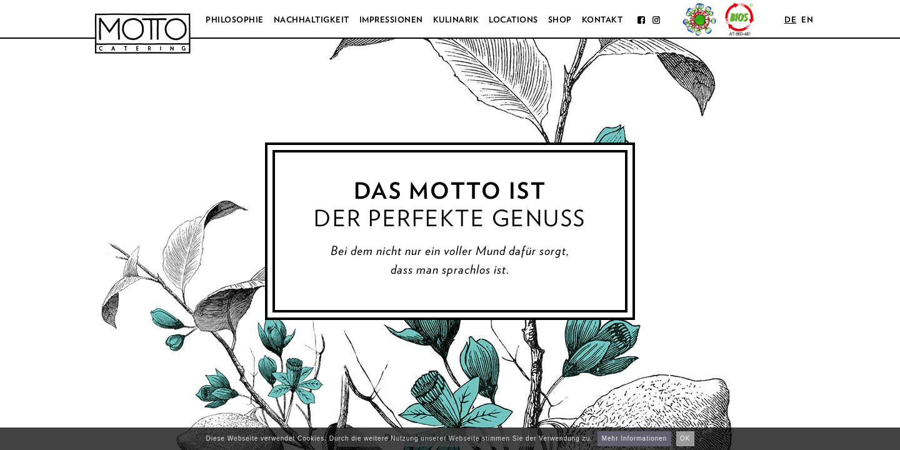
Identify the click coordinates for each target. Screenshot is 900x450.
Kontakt (602, 19)
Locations (513, 19)
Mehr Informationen (635, 438)
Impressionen (391, 19)
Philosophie (235, 19)
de (790, 19)
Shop (560, 19)
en (807, 19)
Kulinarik (456, 19)
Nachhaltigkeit (311, 19)
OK (685, 438)
